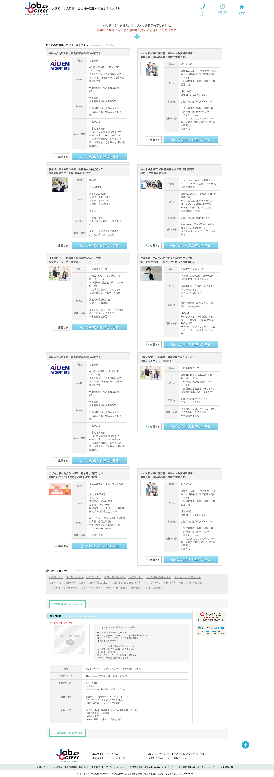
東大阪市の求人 (75, 577)
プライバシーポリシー (115, 767)
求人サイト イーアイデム (105, 753)
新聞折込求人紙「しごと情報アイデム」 (169, 758)
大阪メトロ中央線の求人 (62, 582)
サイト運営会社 (225, 767)
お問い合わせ (43, 767)
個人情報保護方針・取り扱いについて (196, 767)
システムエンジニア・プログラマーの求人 (104, 588)
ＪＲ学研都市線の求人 (158, 577)
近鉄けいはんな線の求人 (187, 577)
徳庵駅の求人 (93, 577)
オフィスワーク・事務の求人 (160, 582)
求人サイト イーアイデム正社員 (108, 758)
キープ (238, 9)
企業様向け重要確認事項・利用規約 (71, 767)
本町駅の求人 (135, 577)
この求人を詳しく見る (99, 156)
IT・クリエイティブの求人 (63, 588)
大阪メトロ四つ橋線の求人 (126, 582)
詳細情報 (67, 604)
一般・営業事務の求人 (191, 582)
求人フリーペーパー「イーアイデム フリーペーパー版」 (177, 753)
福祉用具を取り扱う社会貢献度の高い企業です (75, 53)
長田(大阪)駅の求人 (115, 577)
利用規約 (96, 767)
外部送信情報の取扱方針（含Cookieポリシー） (152, 767)
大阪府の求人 (56, 577)
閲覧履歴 (211, 8)
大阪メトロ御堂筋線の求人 (93, 582)
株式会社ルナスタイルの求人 (147, 588)
